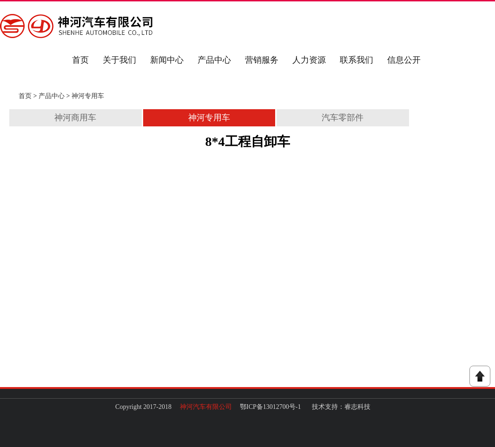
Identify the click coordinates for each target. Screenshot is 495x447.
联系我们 (356, 60)
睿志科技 (357, 406)
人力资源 (309, 60)
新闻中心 (167, 60)
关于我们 (119, 60)
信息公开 (404, 60)
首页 (80, 60)
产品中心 (214, 60)
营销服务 (261, 60)
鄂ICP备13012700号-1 (270, 406)
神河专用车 (88, 95)
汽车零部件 (342, 117)
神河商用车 (75, 117)
